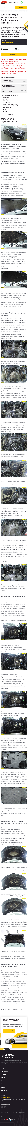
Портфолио (4, 1071)
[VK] (2, 1107)
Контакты (4, 1090)
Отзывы (3, 1074)
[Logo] (4, 2)
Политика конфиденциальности (8, 1116)
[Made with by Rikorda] (8, 1119)
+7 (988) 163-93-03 (7, 1097)
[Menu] (25, 3)
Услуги (3, 1068)
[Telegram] (5, 1107)
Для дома (4, 1081)
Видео (3, 1077)
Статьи (3, 1084)
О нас (3, 1087)
